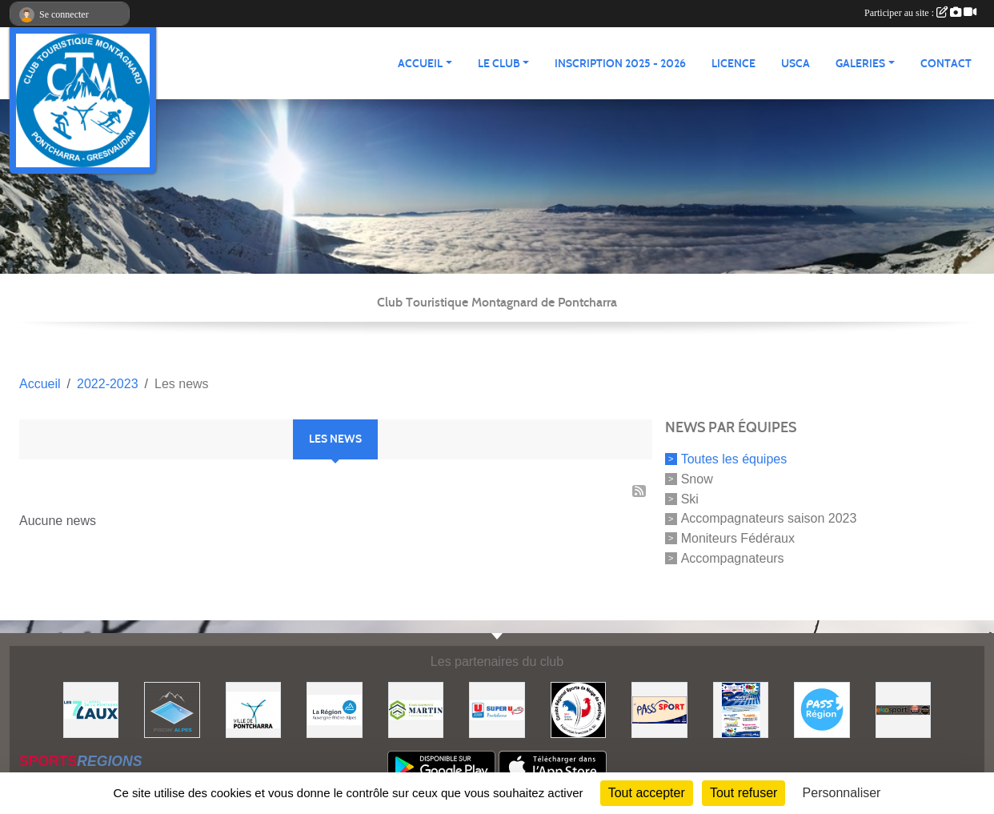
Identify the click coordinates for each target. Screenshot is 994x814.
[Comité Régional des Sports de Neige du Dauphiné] (579, 709)
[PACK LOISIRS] (741, 709)
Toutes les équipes (734, 459)
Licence (733, 63)
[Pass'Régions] (822, 709)
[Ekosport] (904, 709)
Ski (690, 498)
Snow (697, 479)
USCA (795, 63)
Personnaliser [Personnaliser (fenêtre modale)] (842, 793)
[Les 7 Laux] (91, 709)
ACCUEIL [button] (420, 63)
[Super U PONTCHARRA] (497, 709)
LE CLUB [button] (499, 63)
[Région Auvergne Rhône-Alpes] (335, 709)
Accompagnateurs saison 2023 (769, 518)
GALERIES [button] (860, 63)
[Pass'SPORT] (659, 709)
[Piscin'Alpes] (172, 709)
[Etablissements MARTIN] (416, 709)
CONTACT (946, 63)
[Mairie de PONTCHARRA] (254, 709)
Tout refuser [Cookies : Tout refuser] (743, 793)
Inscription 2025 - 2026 (620, 63)
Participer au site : (920, 12)
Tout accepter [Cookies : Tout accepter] (646, 793)
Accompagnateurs (732, 558)
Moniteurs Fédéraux (738, 538)
